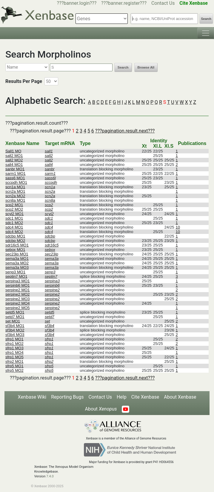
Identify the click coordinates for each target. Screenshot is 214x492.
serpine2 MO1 (17, 290)
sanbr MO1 (14, 169)
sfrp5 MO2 (14, 370)
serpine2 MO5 (17, 308)
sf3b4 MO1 (14, 325)
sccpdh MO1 (16, 182)
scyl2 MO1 (14, 214)
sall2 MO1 (14, 155)
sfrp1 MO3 (14, 348)
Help (122, 397)
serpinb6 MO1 (17, 285)
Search (206, 19)
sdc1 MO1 (14, 218)
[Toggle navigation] (205, 33)
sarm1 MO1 (15, 173)
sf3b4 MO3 (14, 334)
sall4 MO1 (14, 164)
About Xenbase (180, 397)
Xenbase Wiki (32, 397)
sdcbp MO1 (15, 236)
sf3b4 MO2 (14, 330)
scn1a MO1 (15, 187)
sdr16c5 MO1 (17, 245)
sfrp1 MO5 (14, 357)
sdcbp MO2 (15, 240)
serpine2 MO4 (17, 303)
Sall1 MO (13, 151)
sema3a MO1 (17, 258)
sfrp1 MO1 (14, 339)
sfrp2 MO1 (14, 361)
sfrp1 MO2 (14, 343)
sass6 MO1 (15, 178)
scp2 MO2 (14, 209)
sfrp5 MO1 (14, 366)
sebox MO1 (15, 249)
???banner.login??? (77, 3)
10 (178, 227)
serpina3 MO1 (17, 281)
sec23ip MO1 (16, 254)
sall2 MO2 (14, 160)
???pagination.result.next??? (125, 131)
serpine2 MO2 (17, 294)
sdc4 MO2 (14, 231)
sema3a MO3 (17, 267)
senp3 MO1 (15, 272)
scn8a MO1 (15, 200)
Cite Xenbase (145, 397)
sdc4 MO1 (14, 227)
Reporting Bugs (67, 397)
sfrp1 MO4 (14, 352)
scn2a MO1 (15, 191)
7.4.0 (50, 476)
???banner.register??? (124, 3)
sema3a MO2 (17, 263)
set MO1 (12, 321)
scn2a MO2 (15, 196)
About (101, 409)
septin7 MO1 (16, 276)
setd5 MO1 (14, 312)
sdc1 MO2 (14, 222)
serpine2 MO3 (17, 299)
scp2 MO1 (14, 205)
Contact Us (163, 3)
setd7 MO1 (14, 316)
